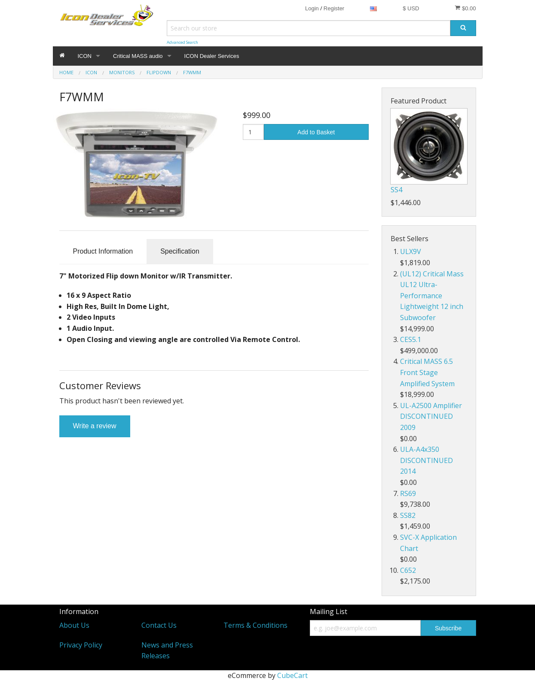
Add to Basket (316, 132)
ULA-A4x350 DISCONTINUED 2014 (426, 460)
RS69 (408, 493)
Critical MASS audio (138, 56)
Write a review (94, 426)
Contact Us (159, 625)
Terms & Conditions (255, 625)
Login (312, 8)
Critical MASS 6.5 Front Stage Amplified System (427, 372)
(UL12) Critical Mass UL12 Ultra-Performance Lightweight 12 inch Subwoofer (432, 295)
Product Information (103, 251)
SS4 (396, 189)
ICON (85, 56)
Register (334, 8)
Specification (179, 251)
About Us (74, 625)
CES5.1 (410, 339)
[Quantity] (253, 132)
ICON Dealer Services (211, 56)
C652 (408, 570)
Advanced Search (182, 42)
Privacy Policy (80, 645)
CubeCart (292, 675)
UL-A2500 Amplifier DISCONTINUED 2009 (431, 416)
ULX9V (410, 251)
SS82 (408, 515)
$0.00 (465, 8)
